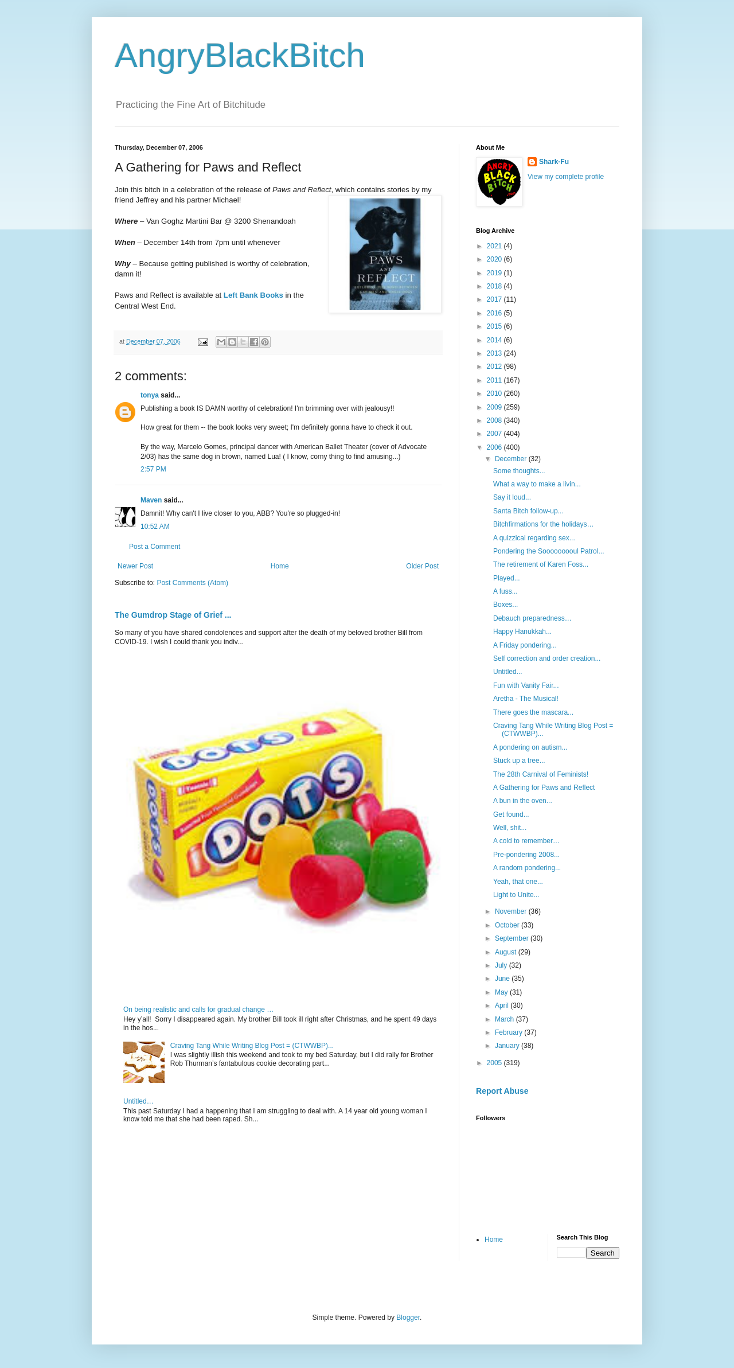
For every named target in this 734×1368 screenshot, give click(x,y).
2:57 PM (153, 469)
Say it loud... (512, 497)
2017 (495, 299)
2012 (495, 367)
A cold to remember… (526, 841)
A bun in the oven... (522, 801)
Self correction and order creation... (546, 658)
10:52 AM (155, 527)
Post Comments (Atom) (192, 583)
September (512, 938)
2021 (495, 246)
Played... (506, 578)
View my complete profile (566, 177)
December (512, 459)
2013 (495, 353)
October (508, 925)
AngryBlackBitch (240, 55)
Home (280, 566)
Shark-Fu (554, 162)
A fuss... (505, 591)
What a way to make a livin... (537, 484)
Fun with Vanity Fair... (526, 685)
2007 (495, 434)
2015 (495, 326)
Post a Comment (154, 547)
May (502, 992)
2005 (495, 1063)
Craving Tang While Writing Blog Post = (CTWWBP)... (252, 1046)
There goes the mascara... (533, 712)
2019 (495, 273)
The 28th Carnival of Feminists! (540, 774)
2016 (495, 313)
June (503, 979)
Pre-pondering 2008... (526, 855)
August (506, 952)
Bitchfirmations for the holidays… (543, 524)
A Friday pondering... (525, 645)
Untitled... (507, 672)
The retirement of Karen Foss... (540, 564)
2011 (495, 380)
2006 (495, 447)
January (508, 1046)
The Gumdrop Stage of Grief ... (173, 614)
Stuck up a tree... (519, 761)
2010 (495, 393)
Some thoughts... (519, 471)
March (505, 1019)
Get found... (511, 814)
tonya (149, 395)
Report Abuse (502, 1091)
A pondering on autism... (530, 747)
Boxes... (505, 605)
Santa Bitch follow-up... (528, 511)
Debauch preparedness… (532, 618)
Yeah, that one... (518, 882)
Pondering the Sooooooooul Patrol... (548, 551)
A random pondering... (527, 868)
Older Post (422, 566)
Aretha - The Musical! (526, 699)
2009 (495, 407)
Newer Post (135, 566)
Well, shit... (509, 828)
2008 (495, 420)
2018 (495, 286)
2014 (495, 340)
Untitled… (138, 1101)
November (512, 911)
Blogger (408, 1318)
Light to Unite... (516, 895)
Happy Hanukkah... (522, 632)
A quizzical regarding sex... (534, 538)
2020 (495, 259)
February (509, 1032)
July (502, 965)
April (502, 1005)
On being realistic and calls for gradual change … (198, 1009)
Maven (151, 500)
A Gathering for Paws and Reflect (544, 788)
